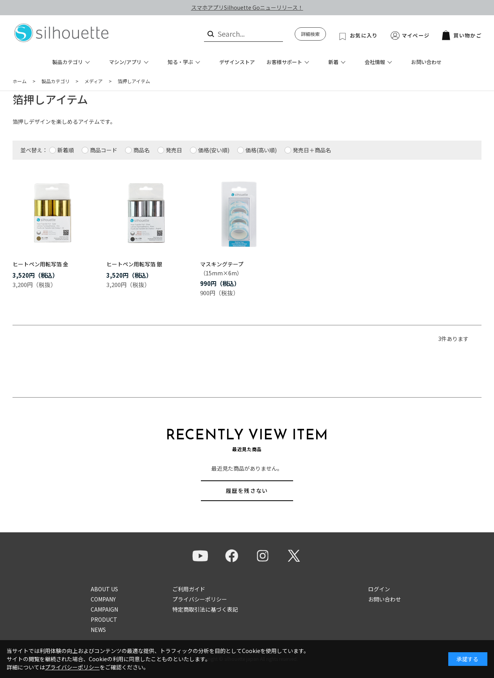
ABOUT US (104, 589)
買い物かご (461, 35)
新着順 (65, 150)
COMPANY (103, 599)
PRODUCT (104, 619)
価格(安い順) (213, 150)
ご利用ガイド (188, 589)
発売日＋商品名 (312, 150)
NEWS (98, 629)
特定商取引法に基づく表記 (205, 609)
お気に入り (364, 35)
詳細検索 (310, 33)
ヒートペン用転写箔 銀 (134, 264)
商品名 (141, 150)
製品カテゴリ (67, 62)
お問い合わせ (426, 62)
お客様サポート (284, 62)
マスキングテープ (221, 264)
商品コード (103, 150)
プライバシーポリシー (199, 599)
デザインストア (237, 62)
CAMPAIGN (104, 609)
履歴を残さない (247, 490)
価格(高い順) (261, 150)
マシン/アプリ (125, 62)
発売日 (174, 150)
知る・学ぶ (180, 62)
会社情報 (375, 62)
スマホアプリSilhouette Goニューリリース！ (247, 7)
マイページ (416, 35)
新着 (333, 62)
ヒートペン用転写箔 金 (40, 264)
